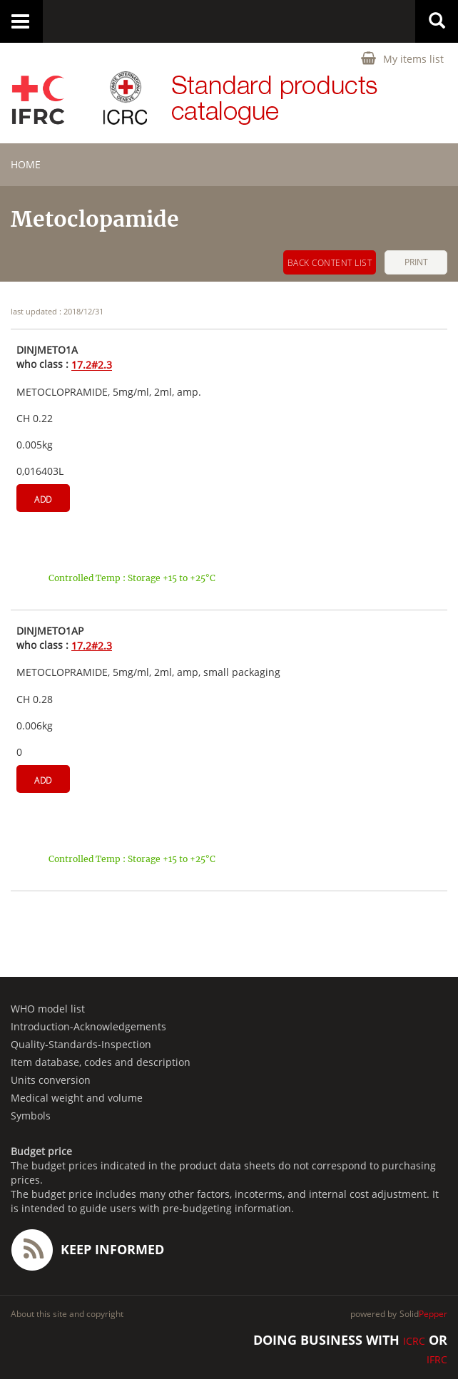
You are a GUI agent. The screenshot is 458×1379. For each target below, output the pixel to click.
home (26, 164)
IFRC (437, 1359)
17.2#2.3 (91, 365)
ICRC (414, 1341)
